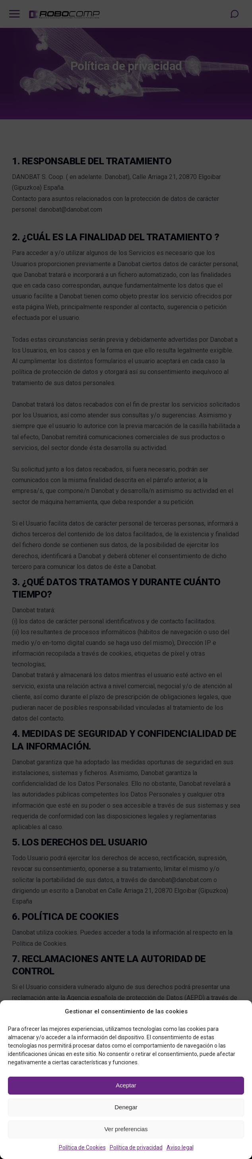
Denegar (126, 1107)
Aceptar (126, 1085)
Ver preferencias (125, 1129)
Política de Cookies (82, 1147)
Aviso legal (180, 1147)
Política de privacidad (136, 1147)
